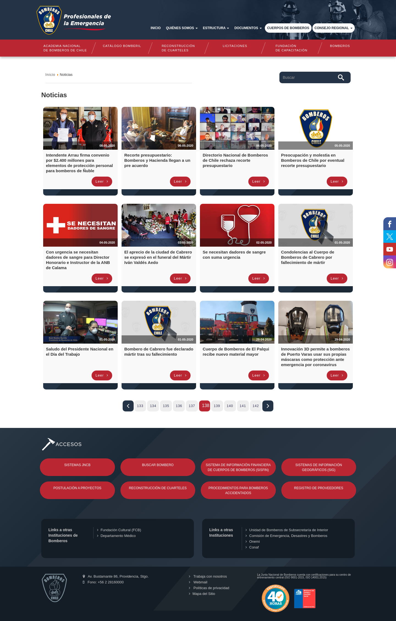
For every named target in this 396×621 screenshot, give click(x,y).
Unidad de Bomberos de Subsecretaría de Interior (287, 530)
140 (230, 406)
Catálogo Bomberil (122, 46)
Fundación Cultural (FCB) (119, 530)
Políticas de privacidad (209, 588)
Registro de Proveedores (318, 488)
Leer (101, 181)
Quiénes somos (181, 28)
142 (256, 406)
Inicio (156, 28)
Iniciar (128, 405)
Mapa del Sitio (202, 594)
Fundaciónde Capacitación (291, 48)
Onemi (253, 541)
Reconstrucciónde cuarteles (178, 48)
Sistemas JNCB (77, 465)
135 (166, 406)
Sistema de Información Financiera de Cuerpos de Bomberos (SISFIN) (238, 467)
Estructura (216, 28)
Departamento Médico (116, 536)
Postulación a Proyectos (77, 488)
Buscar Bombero (158, 465)
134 (153, 406)
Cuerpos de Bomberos (288, 28)
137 (192, 406)
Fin (268, 406)
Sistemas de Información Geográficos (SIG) (318, 467)
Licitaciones (235, 46)
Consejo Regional (334, 28)
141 (243, 406)
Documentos (248, 28)
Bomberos (340, 46)
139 (217, 406)
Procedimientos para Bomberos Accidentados (238, 490)
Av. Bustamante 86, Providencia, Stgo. (115, 576)
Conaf (252, 547)
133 (140, 406)
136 (179, 406)
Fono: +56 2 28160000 (103, 582)
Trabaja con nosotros (208, 576)
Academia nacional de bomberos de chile (65, 48)
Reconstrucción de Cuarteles (158, 488)
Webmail (198, 582)
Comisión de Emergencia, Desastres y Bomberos (286, 536)
